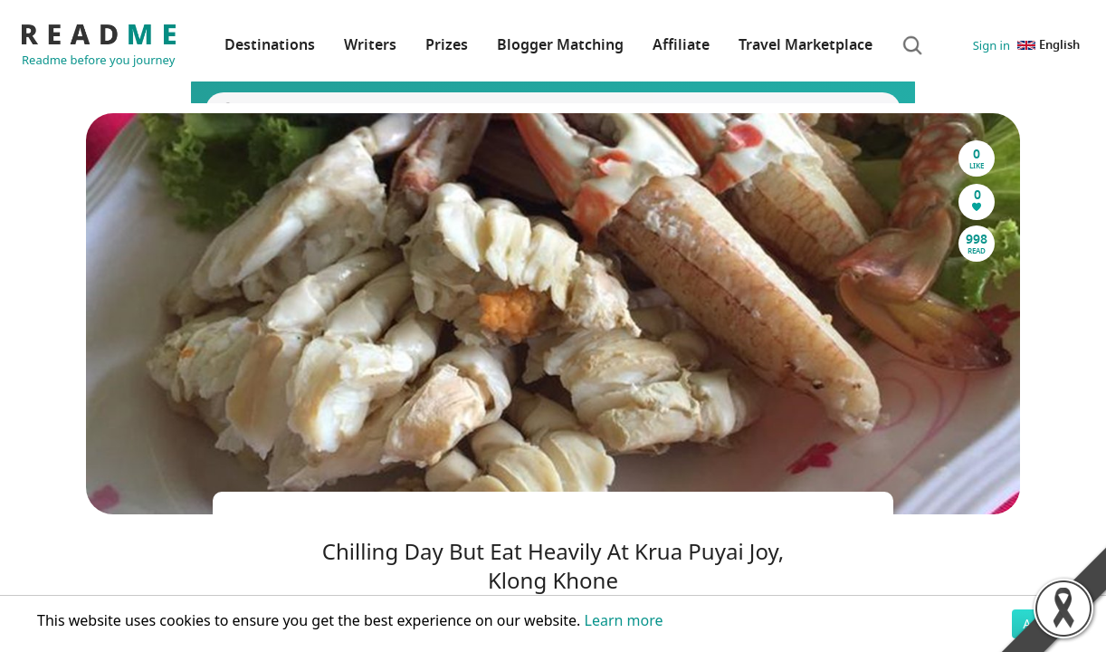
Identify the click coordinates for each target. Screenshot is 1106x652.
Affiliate (681, 45)
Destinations (269, 45)
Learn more (624, 620)
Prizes (446, 45)
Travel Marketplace (805, 45)
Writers (370, 45)
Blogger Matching (560, 45)
